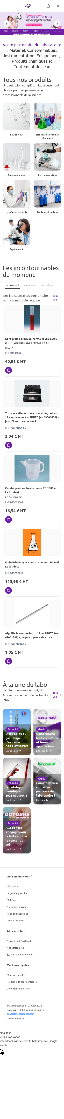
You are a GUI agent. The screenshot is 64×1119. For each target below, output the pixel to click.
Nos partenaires (15, 947)
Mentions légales (16, 974)
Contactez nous (15, 920)
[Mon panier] (48, 6)
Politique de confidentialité (22, 981)
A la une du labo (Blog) (19, 940)
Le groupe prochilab (17, 893)
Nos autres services (17, 906)
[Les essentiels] (12, 285)
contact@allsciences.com (20, 1013)
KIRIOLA (24, 1018)
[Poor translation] (2, 1051)
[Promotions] (30, 285)
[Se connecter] (57, 6)
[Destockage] (47, 285)
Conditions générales (18, 988)
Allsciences (13, 886)
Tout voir (57, 297)
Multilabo (12, 899)
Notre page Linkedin (20, 954)
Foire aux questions (17, 913)
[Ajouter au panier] (8, 370)
